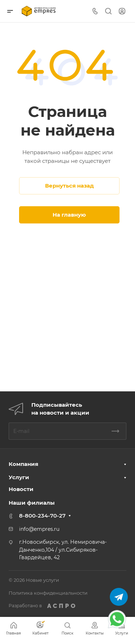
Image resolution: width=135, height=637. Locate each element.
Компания (23, 464)
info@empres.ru (39, 529)
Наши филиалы (32, 502)
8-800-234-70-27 (42, 515)
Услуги (19, 477)
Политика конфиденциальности (48, 593)
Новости (21, 489)
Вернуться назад (69, 185)
